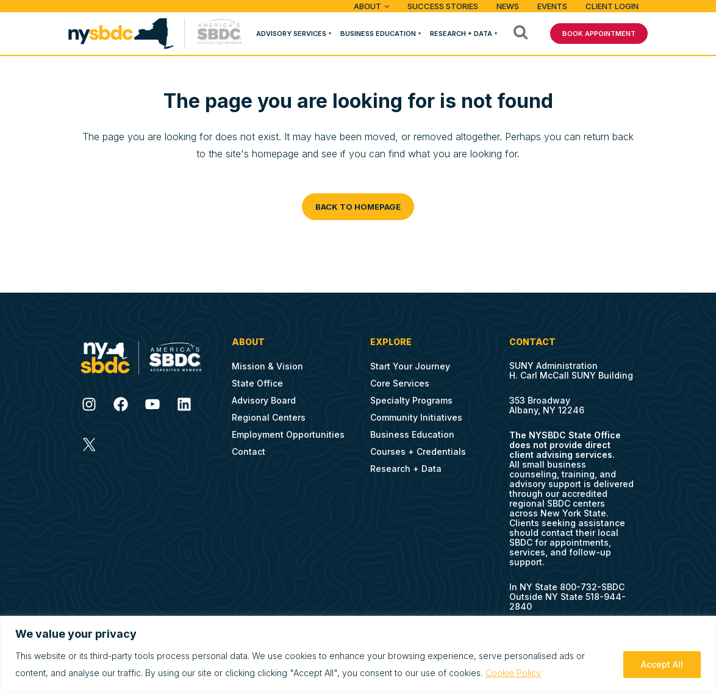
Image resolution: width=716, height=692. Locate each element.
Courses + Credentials (418, 451)
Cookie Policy (513, 673)
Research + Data (461, 33)
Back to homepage (358, 207)
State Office (257, 383)
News (507, 6)
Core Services (399, 383)
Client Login (612, 6)
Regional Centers (269, 417)
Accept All (662, 664)
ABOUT (367, 6)
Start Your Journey (410, 366)
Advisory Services (291, 33)
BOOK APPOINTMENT (598, 33)
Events (552, 6)
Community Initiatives (416, 417)
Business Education (378, 33)
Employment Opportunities (288, 434)
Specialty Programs (411, 400)
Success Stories (442, 6)
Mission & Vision (267, 366)
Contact (248, 451)
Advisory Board (264, 400)
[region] (358, 654)
